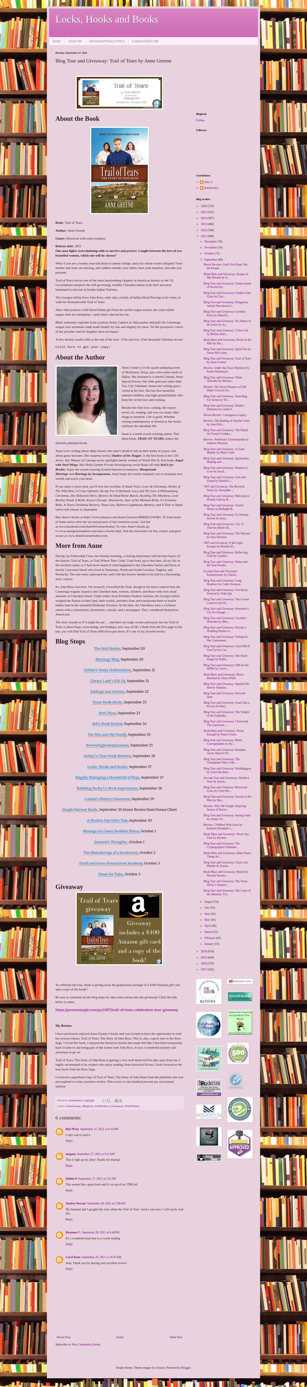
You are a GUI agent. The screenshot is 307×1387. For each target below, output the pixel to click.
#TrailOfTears (131, 1106)
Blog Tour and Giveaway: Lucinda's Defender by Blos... (225, 619)
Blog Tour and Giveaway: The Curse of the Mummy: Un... (227, 892)
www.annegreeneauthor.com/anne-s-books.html (90, 531)
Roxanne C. (73, 1232)
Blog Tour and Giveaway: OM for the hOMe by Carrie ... (226, 667)
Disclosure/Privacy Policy (107, 41)
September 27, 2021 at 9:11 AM (96, 1154)
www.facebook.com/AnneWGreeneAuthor (86, 526)
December (210, 241)
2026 (204, 206)
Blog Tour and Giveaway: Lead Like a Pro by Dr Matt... (226, 704)
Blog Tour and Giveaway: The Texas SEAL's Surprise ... (225, 883)
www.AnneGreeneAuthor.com (87, 535)
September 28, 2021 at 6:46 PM (100, 1232)
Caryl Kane (73, 1257)
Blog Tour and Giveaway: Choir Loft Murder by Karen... (226, 864)
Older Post (176, 1337)
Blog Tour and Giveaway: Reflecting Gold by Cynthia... (226, 554)
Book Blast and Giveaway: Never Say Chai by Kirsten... (226, 836)
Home (56, 41)
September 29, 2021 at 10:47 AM (101, 1257)
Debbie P (71, 1178)
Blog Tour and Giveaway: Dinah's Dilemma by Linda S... (224, 407)
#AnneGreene (73, 1106)
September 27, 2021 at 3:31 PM (97, 1178)
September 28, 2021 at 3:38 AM (106, 1203)
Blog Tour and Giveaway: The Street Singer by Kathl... (226, 657)
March (208, 932)
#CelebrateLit (102, 1106)
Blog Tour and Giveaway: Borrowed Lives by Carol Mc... (225, 789)
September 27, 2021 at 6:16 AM (99, 1129)
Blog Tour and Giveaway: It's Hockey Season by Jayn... (226, 516)
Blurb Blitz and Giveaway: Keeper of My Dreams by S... (226, 276)
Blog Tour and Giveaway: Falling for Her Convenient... (226, 638)
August (209, 901)
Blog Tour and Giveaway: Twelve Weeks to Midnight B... (224, 507)
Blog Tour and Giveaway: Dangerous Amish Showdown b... (226, 304)
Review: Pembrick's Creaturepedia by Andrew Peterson (226, 441)
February (210, 938)
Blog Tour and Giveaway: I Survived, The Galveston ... (226, 723)
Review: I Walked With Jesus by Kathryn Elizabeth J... (223, 826)
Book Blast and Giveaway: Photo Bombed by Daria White (223, 676)
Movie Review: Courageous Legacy (225, 415)
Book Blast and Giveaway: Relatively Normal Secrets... (226, 873)
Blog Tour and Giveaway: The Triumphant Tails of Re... (222, 761)
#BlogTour (87, 1106)
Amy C (208, 182)
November (211, 247)
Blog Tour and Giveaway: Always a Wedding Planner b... (225, 629)
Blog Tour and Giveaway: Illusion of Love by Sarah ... (226, 469)
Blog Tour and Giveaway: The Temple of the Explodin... (226, 713)
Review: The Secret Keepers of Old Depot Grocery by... (225, 388)
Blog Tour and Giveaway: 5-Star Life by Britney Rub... (226, 332)
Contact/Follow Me (145, 41)
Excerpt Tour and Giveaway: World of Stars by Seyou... (226, 779)
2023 (204, 224)
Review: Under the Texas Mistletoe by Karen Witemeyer (226, 369)
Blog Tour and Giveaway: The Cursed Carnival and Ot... (226, 601)
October (209, 253)
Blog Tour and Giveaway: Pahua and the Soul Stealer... (226, 563)
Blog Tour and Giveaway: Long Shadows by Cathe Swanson (223, 582)
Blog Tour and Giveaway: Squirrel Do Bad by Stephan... (226, 685)
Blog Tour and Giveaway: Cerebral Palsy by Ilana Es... (224, 313)
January (209, 943)
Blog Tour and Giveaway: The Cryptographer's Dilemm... (222, 845)
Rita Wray (72, 1129)
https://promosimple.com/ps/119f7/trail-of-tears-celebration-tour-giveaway (116, 1010)
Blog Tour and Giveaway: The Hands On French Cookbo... (226, 432)
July (207, 907)
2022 (204, 230)
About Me (75, 41)
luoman (160, 1367)
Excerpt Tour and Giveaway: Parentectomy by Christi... (221, 573)
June (207, 913)
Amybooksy (211, 187)
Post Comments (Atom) (86, 1344)
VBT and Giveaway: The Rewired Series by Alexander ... (224, 488)
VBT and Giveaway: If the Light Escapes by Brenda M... (223, 544)
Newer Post (63, 1337)
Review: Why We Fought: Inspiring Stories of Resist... (225, 807)
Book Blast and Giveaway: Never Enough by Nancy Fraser (224, 732)
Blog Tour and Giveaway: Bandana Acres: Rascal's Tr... (225, 751)
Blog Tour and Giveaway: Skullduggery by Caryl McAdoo (227, 770)
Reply (69, 1140)
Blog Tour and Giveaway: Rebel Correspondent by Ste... (223, 742)
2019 (204, 957)
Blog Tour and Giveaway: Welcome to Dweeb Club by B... (226, 497)
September (211, 259)
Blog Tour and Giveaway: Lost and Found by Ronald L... (225, 479)
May (207, 919)
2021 (204, 236)
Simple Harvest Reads (80, 809)
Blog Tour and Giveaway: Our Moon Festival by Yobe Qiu (226, 591)
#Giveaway (117, 1106)
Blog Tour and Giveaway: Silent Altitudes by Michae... (223, 379)
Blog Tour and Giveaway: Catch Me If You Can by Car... (227, 648)
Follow (200, 120)
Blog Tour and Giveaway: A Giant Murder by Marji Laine (224, 450)
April (207, 925)
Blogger (185, 1367)
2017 (204, 969)
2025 (204, 212)
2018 (204, 963)
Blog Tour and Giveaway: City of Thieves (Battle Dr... (223, 525)
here (72, 347)
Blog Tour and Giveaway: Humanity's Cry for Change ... (226, 610)
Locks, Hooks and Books (106, 19)
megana (71, 1154)
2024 (204, 218)
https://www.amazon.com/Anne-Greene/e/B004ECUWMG (122, 517)
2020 (204, 951)
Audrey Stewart (76, 1203)
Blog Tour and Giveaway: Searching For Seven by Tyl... (225, 398)
